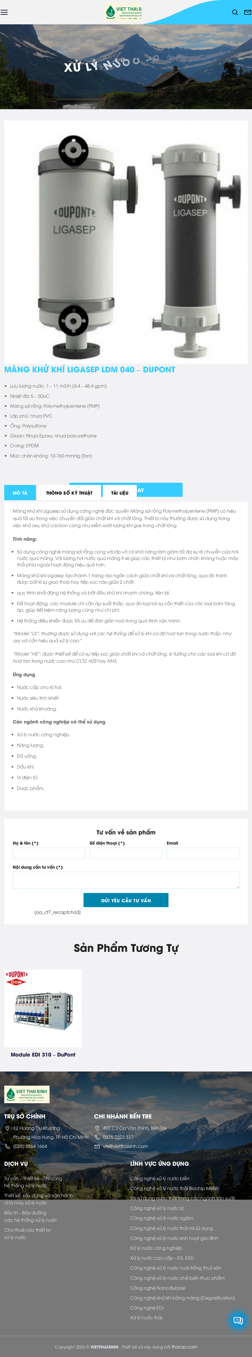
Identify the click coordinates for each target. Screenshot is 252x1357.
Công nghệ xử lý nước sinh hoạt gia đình (174, 1238)
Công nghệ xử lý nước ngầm (161, 1218)
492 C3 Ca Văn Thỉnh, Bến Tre (134, 1128)
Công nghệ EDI (147, 1307)
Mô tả (20, 492)
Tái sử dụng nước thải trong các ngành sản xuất (182, 1198)
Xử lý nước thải (146, 1317)
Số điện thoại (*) (107, 843)
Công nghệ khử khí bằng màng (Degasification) (182, 1297)
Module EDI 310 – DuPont (43, 1054)
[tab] (20, 492)
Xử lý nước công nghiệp (156, 1248)
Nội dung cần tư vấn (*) (38, 867)
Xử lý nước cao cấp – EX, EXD (162, 1258)
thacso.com (184, 1346)
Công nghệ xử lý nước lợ (156, 1208)
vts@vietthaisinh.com (125, 1146)
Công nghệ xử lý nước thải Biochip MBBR (174, 1188)
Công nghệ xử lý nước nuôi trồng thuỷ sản (175, 1267)
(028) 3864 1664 (30, 1146)
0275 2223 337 (118, 1137)
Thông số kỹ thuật (69, 492)
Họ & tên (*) (26, 843)
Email (172, 843)
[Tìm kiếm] (235, 12)
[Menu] (4, 12)
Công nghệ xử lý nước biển (159, 1178)
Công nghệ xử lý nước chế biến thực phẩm (177, 1278)
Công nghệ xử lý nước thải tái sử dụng (171, 1228)
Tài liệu (119, 492)
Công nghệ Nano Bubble (157, 1288)
